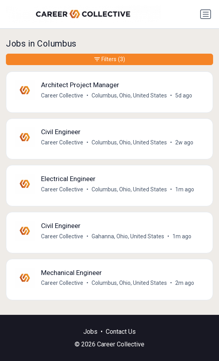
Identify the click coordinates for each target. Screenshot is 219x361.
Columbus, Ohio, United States (129, 95)
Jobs (90, 331)
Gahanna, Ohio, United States (128, 236)
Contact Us (121, 331)
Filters (109, 59)
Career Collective (62, 95)
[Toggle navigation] (205, 14)
